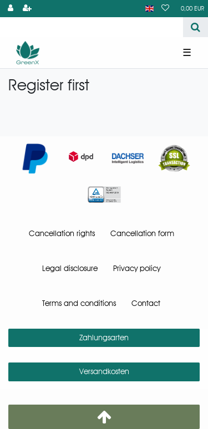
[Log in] (10, 8)
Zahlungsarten (104, 337)
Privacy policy (136, 268)
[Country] (149, 8)
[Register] (27, 8)
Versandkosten (104, 371)
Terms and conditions (79, 303)
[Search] (195, 27)
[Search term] (91, 27)
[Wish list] (165, 8)
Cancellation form (142, 233)
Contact (145, 303)
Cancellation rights (62, 233)
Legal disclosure (70, 268)
